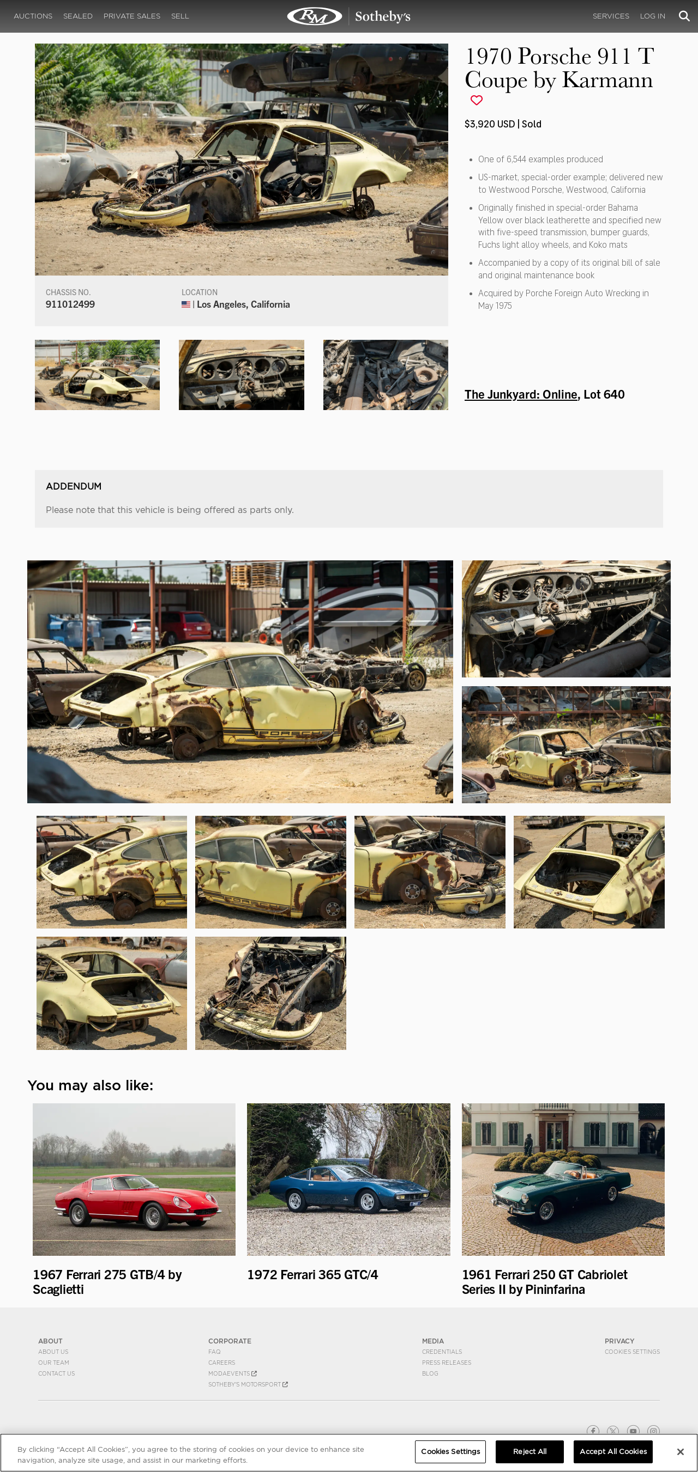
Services (611, 16)
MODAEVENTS (232, 1373)
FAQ (214, 1351)
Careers (221, 1362)
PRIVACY (620, 1341)
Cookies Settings (632, 1351)
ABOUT (50, 1341)
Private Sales (132, 16)
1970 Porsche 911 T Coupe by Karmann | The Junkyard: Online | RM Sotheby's (349, 16)
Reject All (529, 1451)
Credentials (442, 1351)
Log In (652, 16)
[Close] (681, 1452)
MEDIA (433, 1341)
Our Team (53, 1362)
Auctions (33, 16)
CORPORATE (229, 1341)
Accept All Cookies (613, 1451)
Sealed (78, 16)
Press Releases (446, 1362)
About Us (53, 1351)
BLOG (430, 1373)
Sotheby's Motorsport (248, 1384)
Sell (180, 16)
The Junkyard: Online (521, 393)
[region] (349, 1452)
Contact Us (56, 1373)
